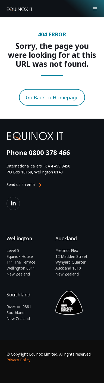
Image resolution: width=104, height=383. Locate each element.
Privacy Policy (18, 359)
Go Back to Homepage (52, 97)
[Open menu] (94, 8)
